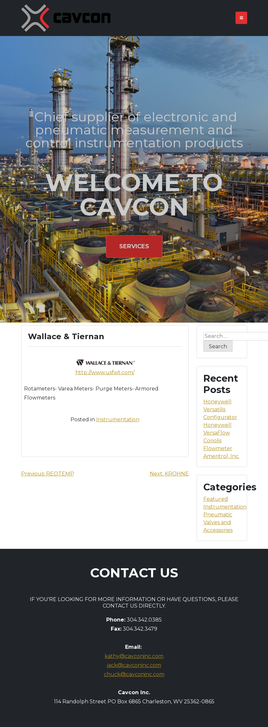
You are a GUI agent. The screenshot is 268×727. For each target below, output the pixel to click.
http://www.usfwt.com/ (104, 372)
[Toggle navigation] (241, 18)
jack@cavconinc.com (134, 665)
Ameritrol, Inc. (221, 456)
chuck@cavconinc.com (134, 674)
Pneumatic (217, 514)
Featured (215, 499)
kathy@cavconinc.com (134, 656)
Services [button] (134, 246)
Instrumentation (117, 419)
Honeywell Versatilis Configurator (220, 409)
